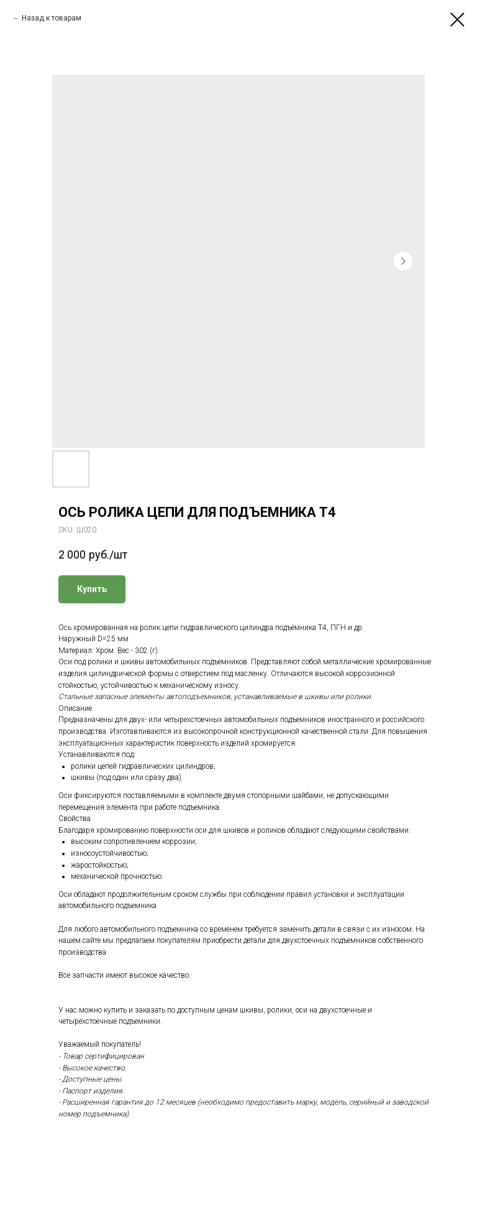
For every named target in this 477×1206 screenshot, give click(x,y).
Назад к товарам (51, 18)
